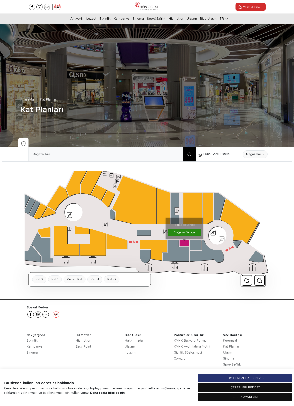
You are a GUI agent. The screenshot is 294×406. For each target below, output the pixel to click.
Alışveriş (76, 18)
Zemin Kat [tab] (74, 279)
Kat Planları (48, 99)
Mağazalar (254, 154)
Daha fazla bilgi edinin (107, 393)
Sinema (138, 18)
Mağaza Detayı (184, 232)
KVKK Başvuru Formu (190, 340)
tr (222, 18)
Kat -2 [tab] (111, 279)
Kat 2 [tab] (39, 279)
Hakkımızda (134, 340)
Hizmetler (176, 18)
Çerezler (180, 358)
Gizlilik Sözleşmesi (188, 352)
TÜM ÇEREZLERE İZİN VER (245, 378)
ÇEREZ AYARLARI (245, 397)
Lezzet (91, 18)
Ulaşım (192, 18)
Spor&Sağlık (156, 18)
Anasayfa (27, 99)
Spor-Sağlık (232, 364)
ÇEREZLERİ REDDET (245, 387)
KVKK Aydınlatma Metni (192, 346)
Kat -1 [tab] (95, 279)
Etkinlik (105, 18)
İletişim (130, 352)
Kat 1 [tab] (54, 279)
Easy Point (83, 346)
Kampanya (122, 18)
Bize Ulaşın (208, 18)
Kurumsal (230, 340)
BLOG (47, 7)
